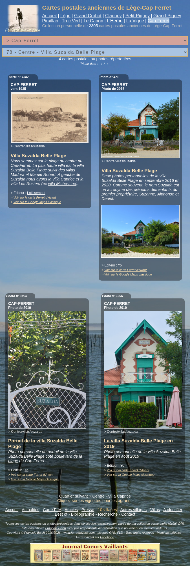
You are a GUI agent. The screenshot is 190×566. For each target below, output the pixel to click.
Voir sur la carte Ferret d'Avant (34, 197)
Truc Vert (71, 20)
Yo (120, 265)
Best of (61, 514)
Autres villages (133, 509)
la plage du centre (61, 161)
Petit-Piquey (137, 15)
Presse (87, 509)
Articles (71, 509)
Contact (128, 514)
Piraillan (50, 20)
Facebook (107, 537)
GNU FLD (116, 532)
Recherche (108, 514)
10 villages (107, 509)
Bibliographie (82, 514)
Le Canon (93, 20)
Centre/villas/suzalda (29, 146)
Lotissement (36, 193)
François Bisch (55, 528)
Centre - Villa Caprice (111, 496)
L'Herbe (115, 20)
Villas (155, 509)
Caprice (68, 179)
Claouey (113, 15)
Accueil (49, 15)
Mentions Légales (169, 532)
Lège (65, 15)
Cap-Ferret (158, 20)
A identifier (172, 509)
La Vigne (135, 20)
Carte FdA (52, 509)
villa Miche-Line (62, 183)
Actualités (30, 509)
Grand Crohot (87, 15)
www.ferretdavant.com (79, 532)
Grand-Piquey (167, 15)
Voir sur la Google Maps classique (37, 202)
